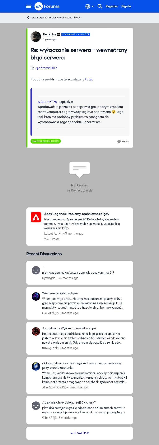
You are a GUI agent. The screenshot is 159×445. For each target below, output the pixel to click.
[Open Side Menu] (28, 6)
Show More (79, 433)
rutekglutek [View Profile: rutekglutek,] (50, 348)
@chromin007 (46, 68)
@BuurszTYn (47, 102)
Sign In (126, 6)
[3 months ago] (68, 278)
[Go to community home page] (47, 6)
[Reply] (123, 141)
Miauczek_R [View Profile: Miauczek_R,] (50, 313)
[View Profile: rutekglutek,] (36, 331)
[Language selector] (90, 6)
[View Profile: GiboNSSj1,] (36, 405)
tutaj (88, 79)
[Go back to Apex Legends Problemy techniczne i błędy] (86, 214)
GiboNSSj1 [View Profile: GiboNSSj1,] (49, 418)
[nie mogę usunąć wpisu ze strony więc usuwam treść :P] (84, 272)
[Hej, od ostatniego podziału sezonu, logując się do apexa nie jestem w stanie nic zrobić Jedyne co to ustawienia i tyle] (84, 338)
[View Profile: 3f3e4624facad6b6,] (36, 366)
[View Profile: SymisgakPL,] (36, 270)
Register (112, 6)
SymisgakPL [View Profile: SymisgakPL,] (50, 278)
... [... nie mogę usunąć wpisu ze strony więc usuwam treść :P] (43, 267)
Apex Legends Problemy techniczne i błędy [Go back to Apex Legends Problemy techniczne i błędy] (53, 17)
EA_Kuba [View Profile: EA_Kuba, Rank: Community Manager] (49, 34)
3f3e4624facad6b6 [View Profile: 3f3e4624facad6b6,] (55, 387)
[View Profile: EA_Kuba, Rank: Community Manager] (36, 36)
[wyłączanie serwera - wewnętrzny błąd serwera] (66, 39)
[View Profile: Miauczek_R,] (36, 296)
